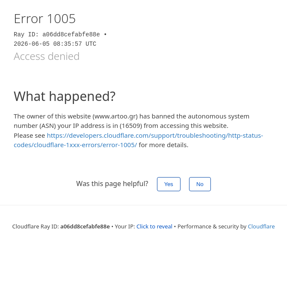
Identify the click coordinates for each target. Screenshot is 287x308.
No (200, 184)
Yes (168, 184)
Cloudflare (261, 226)
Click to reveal (154, 226)
